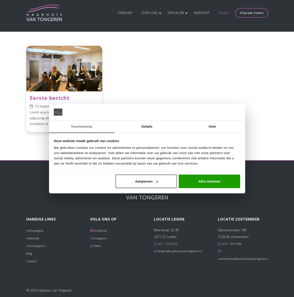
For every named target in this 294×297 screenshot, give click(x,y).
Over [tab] (212, 126)
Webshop (201, 13)
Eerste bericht (50, 97)
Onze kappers (36, 246)
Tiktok (95, 246)
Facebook (98, 231)
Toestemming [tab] (81, 126)
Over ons (151, 13)
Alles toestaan (209, 181)
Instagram (98, 238)
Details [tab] (147, 126)
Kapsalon (178, 13)
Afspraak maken (251, 13)
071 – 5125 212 (168, 244)
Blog (223, 13)
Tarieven (125, 13)
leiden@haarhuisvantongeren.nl (180, 251)
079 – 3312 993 (231, 244)
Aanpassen (146, 181)
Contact (31, 261)
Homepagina (34, 231)
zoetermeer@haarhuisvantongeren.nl (243, 259)
